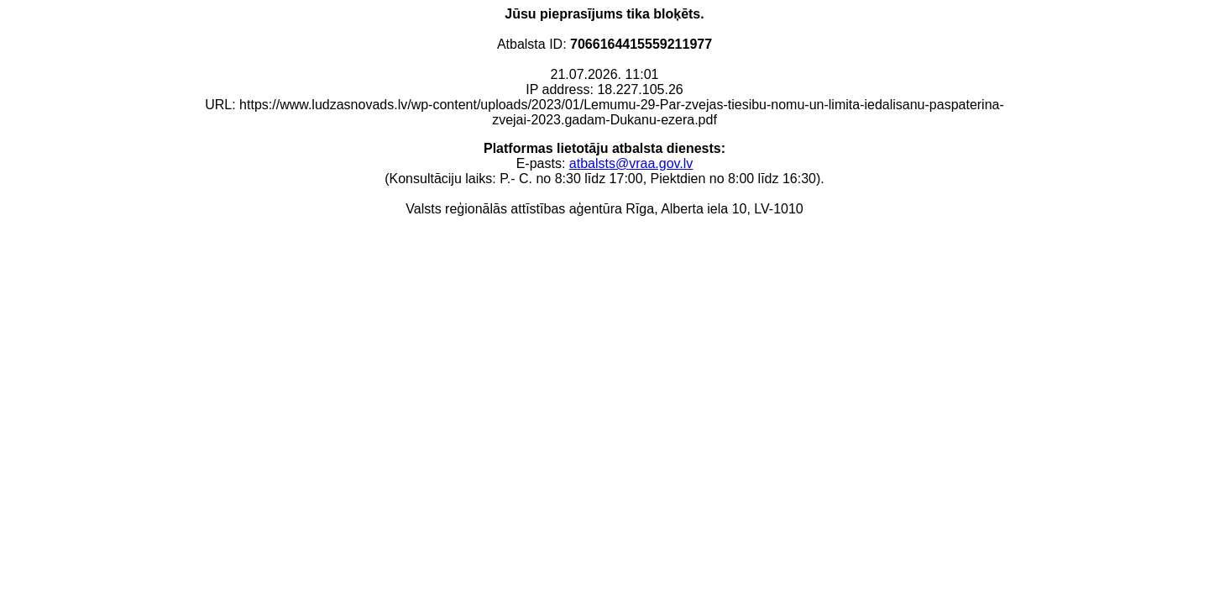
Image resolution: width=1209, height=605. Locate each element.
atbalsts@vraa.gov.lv (631, 163)
